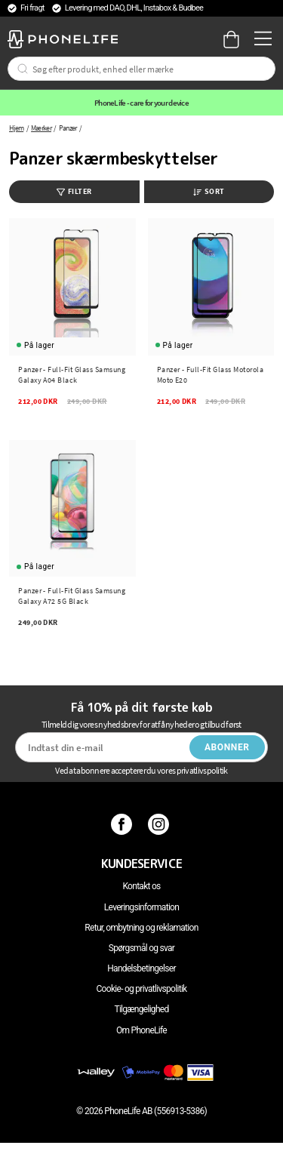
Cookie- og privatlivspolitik (142, 989)
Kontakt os (141, 886)
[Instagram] (160, 824)
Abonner (227, 747)
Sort (209, 191)
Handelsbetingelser (141, 968)
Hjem (16, 128)
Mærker (41, 128)
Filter (74, 191)
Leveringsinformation (141, 907)
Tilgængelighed (141, 1009)
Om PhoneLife (141, 1030)
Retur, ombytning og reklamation (141, 927)
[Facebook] (123, 824)
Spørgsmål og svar (141, 948)
